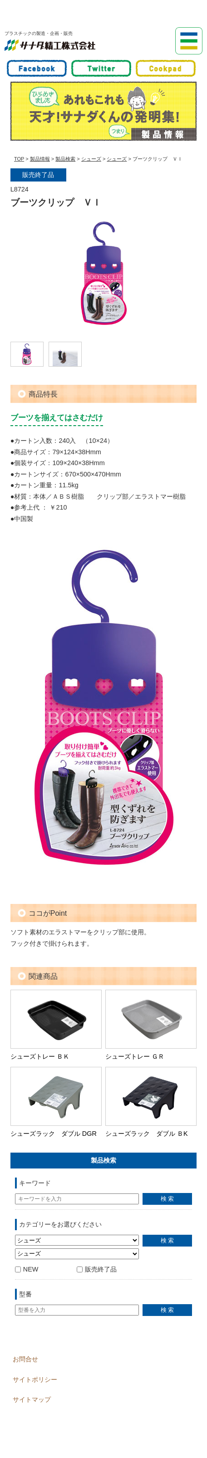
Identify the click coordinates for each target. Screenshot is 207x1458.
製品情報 (40, 159)
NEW (27, 1269)
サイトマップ (32, 1399)
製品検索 (65, 159)
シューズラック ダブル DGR (53, 1133)
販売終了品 (97, 1269)
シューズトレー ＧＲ (134, 1056)
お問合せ (25, 1359)
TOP (19, 159)
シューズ (91, 159)
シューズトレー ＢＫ (39, 1056)
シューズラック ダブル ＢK (146, 1133)
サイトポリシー (35, 1379)
